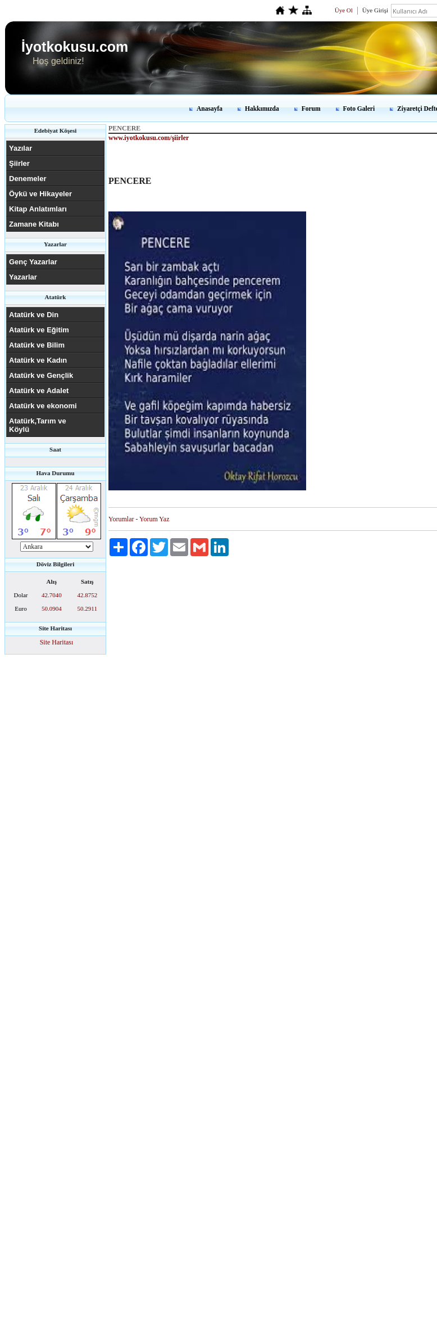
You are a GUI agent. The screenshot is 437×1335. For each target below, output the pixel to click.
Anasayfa (209, 108)
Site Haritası (57, 642)
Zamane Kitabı (34, 224)
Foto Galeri (359, 108)
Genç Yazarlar (33, 262)
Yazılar (20, 148)
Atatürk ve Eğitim (39, 330)
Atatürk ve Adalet (39, 390)
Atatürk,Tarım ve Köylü (37, 425)
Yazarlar (23, 277)
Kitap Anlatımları (38, 209)
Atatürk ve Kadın (38, 360)
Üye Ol (344, 10)
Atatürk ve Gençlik (41, 375)
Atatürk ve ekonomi (43, 406)
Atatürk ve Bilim (37, 345)
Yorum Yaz (154, 519)
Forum (311, 108)
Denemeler (27, 178)
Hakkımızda (262, 108)
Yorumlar (121, 519)
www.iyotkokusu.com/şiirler (148, 138)
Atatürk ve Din (33, 314)
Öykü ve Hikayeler (40, 194)
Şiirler (19, 163)
